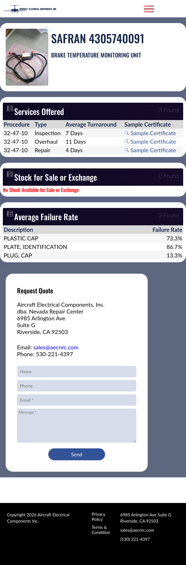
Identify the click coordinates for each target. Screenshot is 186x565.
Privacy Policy (98, 517)
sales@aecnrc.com (55, 347)
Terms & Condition (101, 530)
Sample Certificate (150, 132)
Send (76, 454)
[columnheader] (18, 124)
